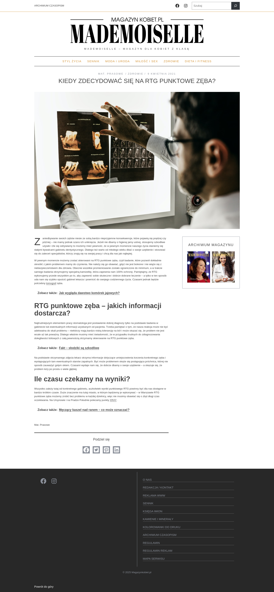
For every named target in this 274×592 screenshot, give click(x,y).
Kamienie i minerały (158, 519)
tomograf (51, 283)
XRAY (113, 400)
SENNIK (148, 503)
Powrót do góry (43, 586)
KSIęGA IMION (152, 511)
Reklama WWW (154, 495)
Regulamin (151, 542)
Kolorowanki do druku (161, 527)
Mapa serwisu (154, 558)
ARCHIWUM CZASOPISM (49, 5)
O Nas (147, 479)
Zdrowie (135, 73)
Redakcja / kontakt (158, 487)
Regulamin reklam (157, 550)
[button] (86, 449)
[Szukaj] (235, 6)
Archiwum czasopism (160, 534)
